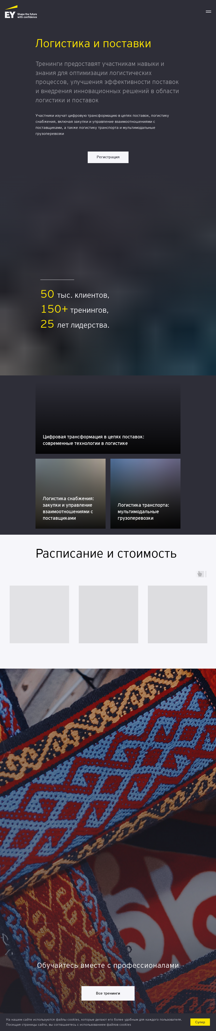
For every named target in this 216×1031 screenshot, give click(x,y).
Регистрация (108, 157)
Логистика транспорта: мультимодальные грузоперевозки (143, 511)
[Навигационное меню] (208, 12)
